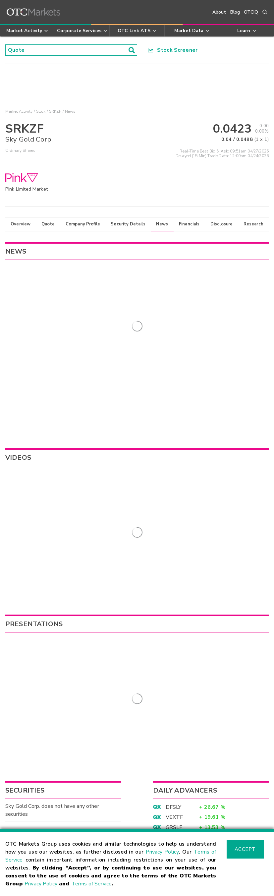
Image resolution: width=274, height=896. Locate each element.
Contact (15, 822)
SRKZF (55, 111)
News (162, 224)
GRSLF (174, 609)
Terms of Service (92, 883)
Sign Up (102, 707)
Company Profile (83, 224)
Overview (20, 224)
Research (253, 224)
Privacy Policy (162, 852)
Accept (245, 849)
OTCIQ (251, 12)
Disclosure (221, 224)
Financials (189, 224)
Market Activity (18, 111)
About (219, 12)
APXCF (174, 629)
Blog (235, 12)
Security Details (128, 224)
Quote (48, 224)
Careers (151, 822)
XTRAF (175, 619)
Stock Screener (173, 50)
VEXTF (174, 599)
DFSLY (174, 588)
